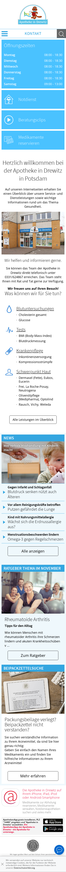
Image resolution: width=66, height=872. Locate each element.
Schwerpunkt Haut (33, 371)
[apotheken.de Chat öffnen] (59, 850)
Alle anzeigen (33, 551)
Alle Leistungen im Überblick (33, 420)
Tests (21, 329)
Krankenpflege (29, 350)
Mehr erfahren (33, 776)
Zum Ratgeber (33, 655)
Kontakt (33, 33)
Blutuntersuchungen (35, 308)
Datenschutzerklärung (24, 867)
